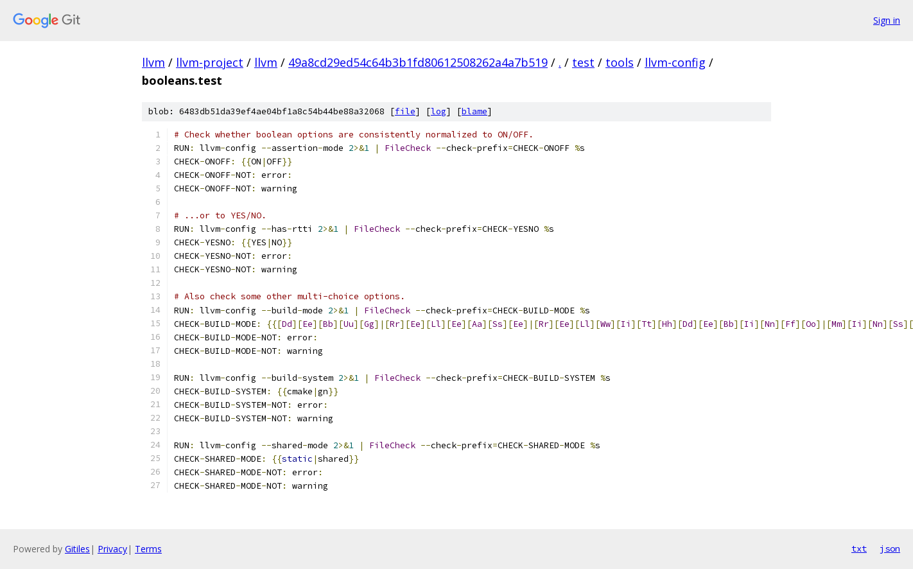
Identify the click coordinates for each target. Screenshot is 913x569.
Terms (148, 549)
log (438, 111)
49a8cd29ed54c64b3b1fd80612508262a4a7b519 (418, 62)
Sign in (886, 20)
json (890, 548)
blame (474, 111)
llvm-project (209, 62)
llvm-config (675, 62)
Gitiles (77, 549)
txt (859, 548)
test (583, 62)
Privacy (112, 549)
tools (619, 62)
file (405, 111)
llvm (153, 62)
